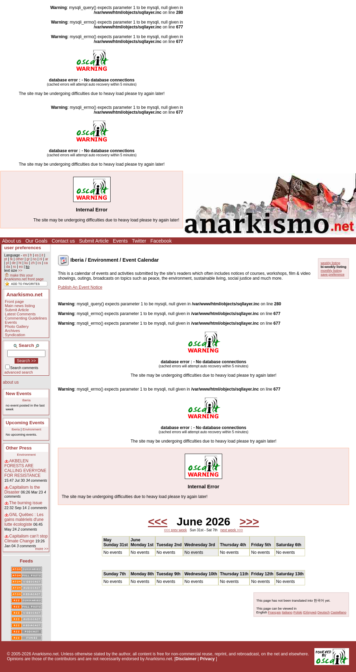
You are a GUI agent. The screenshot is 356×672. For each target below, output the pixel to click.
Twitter (139, 241)
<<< (157, 521)
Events (120, 241)
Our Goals (36, 241)
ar (46, 259)
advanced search (19, 372)
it (42, 255)
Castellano (338, 612)
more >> (41, 549)
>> (20, 270)
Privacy (207, 658)
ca (46, 263)
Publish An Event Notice (80, 287)
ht (19, 263)
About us (11, 241)
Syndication (15, 335)
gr (28, 259)
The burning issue (25, 502)
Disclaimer (186, 658)
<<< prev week (175, 530)
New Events (19, 393)
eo (21, 267)
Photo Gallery (17, 326)
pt (5, 259)
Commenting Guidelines (26, 318)
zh (33, 263)
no (34, 259)
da (8, 267)
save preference (333, 274)
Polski (297, 612)
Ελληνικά (309, 612)
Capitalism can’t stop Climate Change (26, 538)
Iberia (26, 400)
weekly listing (330, 263)
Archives (12, 331)
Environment (32, 429)
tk (11, 259)
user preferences (22, 247)
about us (11, 382)
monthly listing (331, 270)
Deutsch (324, 612)
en (25, 255)
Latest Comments (20, 314)
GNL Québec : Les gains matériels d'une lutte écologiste (24, 519)
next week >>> (231, 530)
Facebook (161, 241)
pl (7, 263)
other (20, 259)
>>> (249, 521)
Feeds (26, 561)
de (14, 263)
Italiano (287, 612)
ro (14, 267)
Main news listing (20, 306)
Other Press (19, 448)
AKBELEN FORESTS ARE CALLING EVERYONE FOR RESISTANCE (25, 468)
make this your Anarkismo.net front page (24, 277)
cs (39, 263)
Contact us (63, 241)
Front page (14, 301)
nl (41, 259)
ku (26, 263)
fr (31, 255)
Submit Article (94, 241)
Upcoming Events (25, 422)
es (37, 255)
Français (274, 612)
